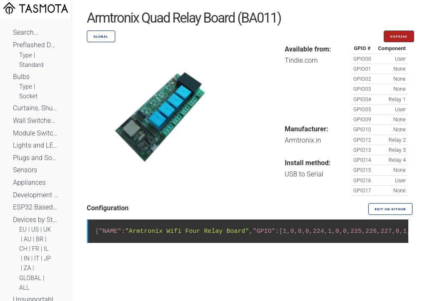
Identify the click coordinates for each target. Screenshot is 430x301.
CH (23, 249)
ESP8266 (398, 36)
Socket (28, 96)
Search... (25, 32)
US (35, 229)
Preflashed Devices (35, 45)
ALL (24, 287)
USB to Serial (304, 174)
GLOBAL (30, 278)
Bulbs (21, 77)
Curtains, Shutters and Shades (35, 108)
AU (28, 239)
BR (39, 239)
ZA (27, 268)
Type (25, 55)
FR (36, 249)
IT (37, 258)
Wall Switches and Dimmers (35, 121)
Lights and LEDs (35, 145)
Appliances (29, 182)
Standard (31, 65)
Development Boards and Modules (35, 195)
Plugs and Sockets (35, 158)
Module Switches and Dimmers (35, 133)
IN (27, 258)
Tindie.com (301, 60)
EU (23, 229)
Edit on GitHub (390, 209)
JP (47, 258)
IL (46, 249)
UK (47, 229)
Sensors (25, 170)
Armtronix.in (303, 140)
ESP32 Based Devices (35, 207)
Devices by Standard (35, 220)
